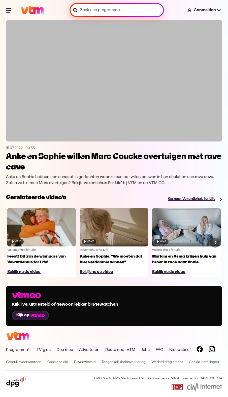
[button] (204, 10)
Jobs (145, 350)
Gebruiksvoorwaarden (23, 362)
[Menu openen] (9, 10)
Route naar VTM (120, 350)
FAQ (159, 350)
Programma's (18, 350)
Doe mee (65, 350)
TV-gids (44, 350)
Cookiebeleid (57, 362)
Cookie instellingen (204, 362)
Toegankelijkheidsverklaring (123, 362)
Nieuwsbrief (180, 350)
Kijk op (30, 315)
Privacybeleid (84, 362)
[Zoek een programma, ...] (117, 10)
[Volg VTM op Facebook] (200, 350)
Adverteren (89, 350)
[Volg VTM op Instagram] (212, 350)
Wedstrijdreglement (167, 362)
